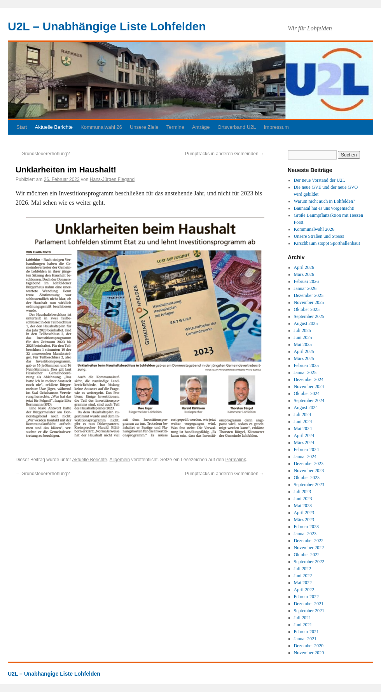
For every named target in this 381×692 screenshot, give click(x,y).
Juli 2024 (302, 414)
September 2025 (309, 316)
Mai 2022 (303, 582)
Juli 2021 (302, 617)
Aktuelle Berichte (54, 127)
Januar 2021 (305, 638)
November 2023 (309, 470)
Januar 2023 (305, 533)
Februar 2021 (306, 631)
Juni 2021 (303, 624)
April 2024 (304, 435)
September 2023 (309, 484)
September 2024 (309, 400)
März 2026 (304, 274)
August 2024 (306, 407)
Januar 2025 (305, 372)
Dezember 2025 (308, 295)
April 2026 (304, 267)
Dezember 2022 (308, 540)
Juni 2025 (303, 337)
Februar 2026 (306, 281)
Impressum (276, 127)
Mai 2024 (303, 428)
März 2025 (304, 358)
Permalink (235, 459)
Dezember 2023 (308, 463)
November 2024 (309, 386)
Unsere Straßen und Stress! (319, 236)
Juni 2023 (303, 498)
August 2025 (306, 323)
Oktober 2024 (307, 393)
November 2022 (309, 547)
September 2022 (309, 561)
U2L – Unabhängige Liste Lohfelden (107, 26)
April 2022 (304, 589)
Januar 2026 (305, 288)
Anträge (201, 127)
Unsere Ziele (144, 127)
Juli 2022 (302, 568)
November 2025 (309, 302)
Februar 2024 (306, 449)
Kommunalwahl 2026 (314, 229)
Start (21, 127)
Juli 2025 (302, 330)
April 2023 (304, 512)
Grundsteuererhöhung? (43, 153)
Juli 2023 (302, 491)
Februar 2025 (306, 365)
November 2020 (309, 652)
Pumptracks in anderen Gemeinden (224, 153)
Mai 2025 (303, 344)
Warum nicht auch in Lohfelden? (324, 201)
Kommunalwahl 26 (101, 127)
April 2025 (304, 351)
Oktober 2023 (307, 477)
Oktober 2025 (307, 309)
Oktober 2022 (307, 554)
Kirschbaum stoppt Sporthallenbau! (327, 243)
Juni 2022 (303, 575)
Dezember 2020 (308, 645)
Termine (175, 127)
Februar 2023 (306, 526)
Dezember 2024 (308, 379)
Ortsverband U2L (236, 127)
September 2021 (309, 610)
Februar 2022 (306, 596)
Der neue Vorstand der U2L (319, 180)
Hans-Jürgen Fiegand (112, 179)
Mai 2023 (303, 505)
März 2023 (304, 519)
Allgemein (119, 459)
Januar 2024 (305, 456)
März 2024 (304, 442)
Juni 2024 (303, 421)
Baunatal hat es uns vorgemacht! (324, 208)
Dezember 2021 (308, 603)
